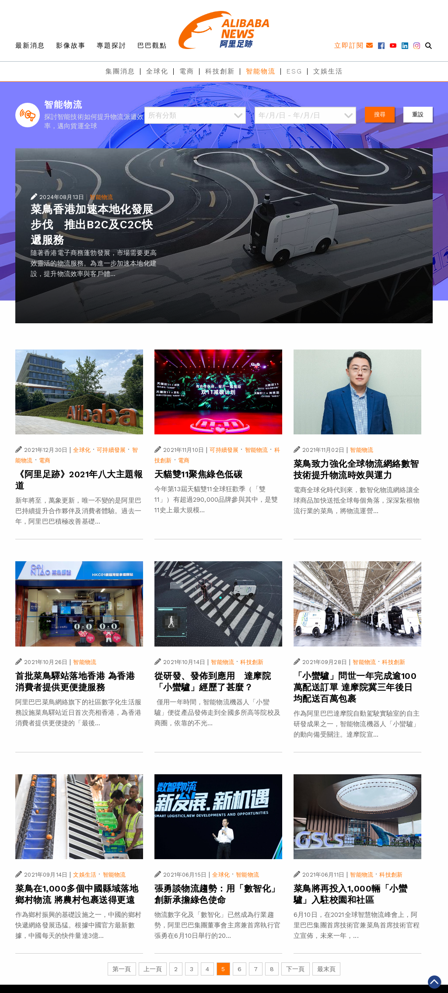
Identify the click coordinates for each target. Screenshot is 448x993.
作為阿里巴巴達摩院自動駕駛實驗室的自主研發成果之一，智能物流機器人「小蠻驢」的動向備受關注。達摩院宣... (357, 724)
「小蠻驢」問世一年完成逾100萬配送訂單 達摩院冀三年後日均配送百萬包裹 (355, 687)
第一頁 (121, 968)
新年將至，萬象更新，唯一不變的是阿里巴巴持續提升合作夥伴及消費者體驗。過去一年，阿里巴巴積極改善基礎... (78, 510)
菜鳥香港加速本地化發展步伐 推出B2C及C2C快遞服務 (92, 224)
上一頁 (153, 968)
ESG (294, 71)
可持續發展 (111, 450)
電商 (186, 71)
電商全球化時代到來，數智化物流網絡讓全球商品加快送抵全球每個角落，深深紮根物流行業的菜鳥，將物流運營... (357, 500)
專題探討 (111, 45)
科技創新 (220, 71)
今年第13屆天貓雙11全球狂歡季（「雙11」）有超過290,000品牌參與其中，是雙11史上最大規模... (216, 499)
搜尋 (379, 114)
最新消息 (30, 45)
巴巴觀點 (152, 45)
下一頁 (295, 968)
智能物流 (261, 71)
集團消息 (120, 71)
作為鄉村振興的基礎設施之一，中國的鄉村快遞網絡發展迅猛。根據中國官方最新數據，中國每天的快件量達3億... (78, 925)
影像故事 (71, 45)
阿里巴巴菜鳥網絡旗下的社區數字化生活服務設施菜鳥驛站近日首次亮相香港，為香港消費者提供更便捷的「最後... (78, 712)
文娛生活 (328, 71)
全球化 (157, 71)
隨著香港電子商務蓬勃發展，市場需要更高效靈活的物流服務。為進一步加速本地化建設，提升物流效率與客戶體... (94, 263)
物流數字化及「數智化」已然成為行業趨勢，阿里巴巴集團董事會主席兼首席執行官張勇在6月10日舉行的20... (217, 925)
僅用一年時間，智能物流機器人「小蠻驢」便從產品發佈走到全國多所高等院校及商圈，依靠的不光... (217, 712)
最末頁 (326, 968)
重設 (418, 114)
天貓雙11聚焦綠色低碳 (198, 474)
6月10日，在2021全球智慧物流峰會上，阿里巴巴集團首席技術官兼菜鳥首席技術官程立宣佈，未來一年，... (357, 925)
